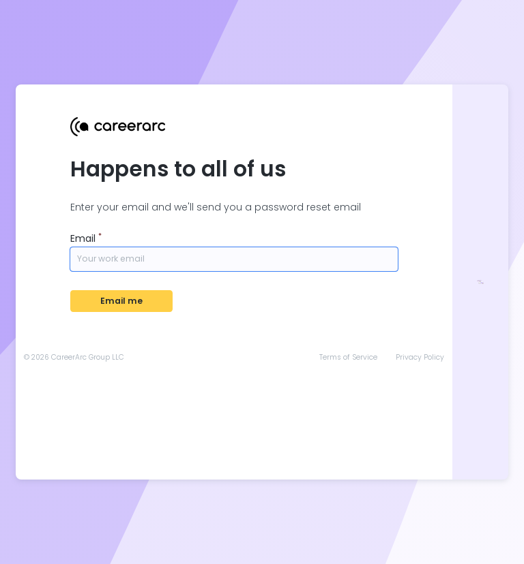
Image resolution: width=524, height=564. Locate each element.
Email (86, 238)
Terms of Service (348, 357)
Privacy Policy (420, 357)
